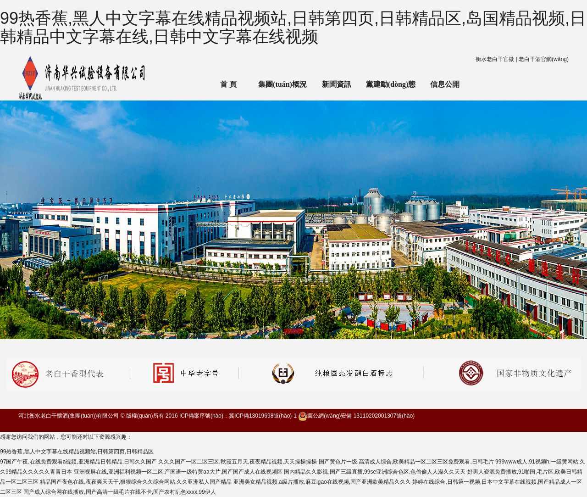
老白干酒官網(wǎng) (544, 59)
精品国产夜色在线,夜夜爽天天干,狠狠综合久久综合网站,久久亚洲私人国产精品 (136, 482)
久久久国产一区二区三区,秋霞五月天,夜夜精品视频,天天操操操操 (237, 461)
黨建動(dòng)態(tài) (390, 90)
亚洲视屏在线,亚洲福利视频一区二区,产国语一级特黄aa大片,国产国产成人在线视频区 (178, 472)
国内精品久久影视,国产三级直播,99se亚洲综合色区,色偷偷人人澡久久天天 (374, 472)
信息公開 (445, 84)
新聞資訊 (336, 84)
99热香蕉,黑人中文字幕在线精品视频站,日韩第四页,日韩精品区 (77, 451)
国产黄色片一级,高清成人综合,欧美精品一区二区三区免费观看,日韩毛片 (406, 461)
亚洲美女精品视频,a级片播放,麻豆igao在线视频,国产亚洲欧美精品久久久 (322, 482)
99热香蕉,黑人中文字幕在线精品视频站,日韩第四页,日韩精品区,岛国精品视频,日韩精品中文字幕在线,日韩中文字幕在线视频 (293, 27)
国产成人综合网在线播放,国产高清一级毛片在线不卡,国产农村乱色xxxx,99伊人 (119, 492)
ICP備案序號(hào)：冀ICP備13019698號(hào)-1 (238, 416)
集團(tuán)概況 (282, 84)
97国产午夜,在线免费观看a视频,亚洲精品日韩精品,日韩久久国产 (78, 461)
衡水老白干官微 (495, 59)
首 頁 (228, 84)
